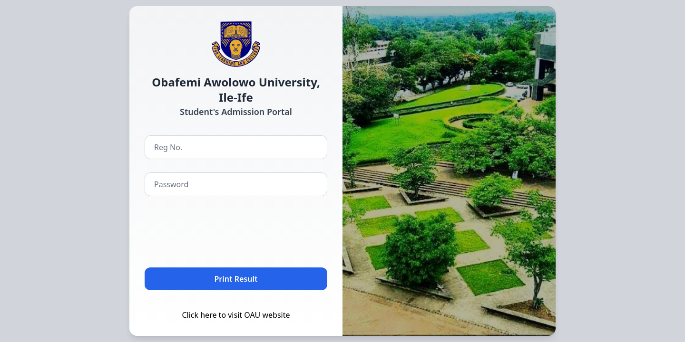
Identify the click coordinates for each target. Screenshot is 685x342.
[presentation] (217, 229)
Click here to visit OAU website (236, 315)
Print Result (236, 279)
